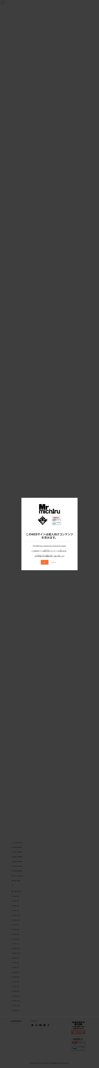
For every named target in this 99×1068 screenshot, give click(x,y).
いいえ (53, 562)
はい (44, 562)
